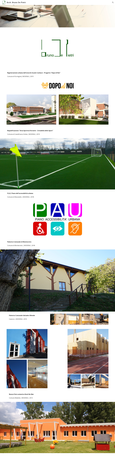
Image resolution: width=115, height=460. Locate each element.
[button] (113, 2)
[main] (57, 74)
